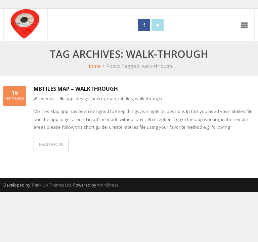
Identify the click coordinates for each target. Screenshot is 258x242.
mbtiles (125, 98)
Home (93, 66)
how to (98, 98)
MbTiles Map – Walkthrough (76, 88)
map (111, 98)
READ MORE (51, 144)
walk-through (148, 98)
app (70, 98)
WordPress (107, 185)
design (82, 98)
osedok (47, 98)
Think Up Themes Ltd (51, 185)
